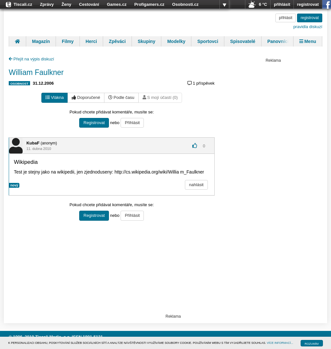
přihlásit (282, 4)
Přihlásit (132, 122)
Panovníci (278, 41)
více (224, 4)
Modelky (176, 41)
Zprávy (47, 4)
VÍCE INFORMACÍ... (280, 342)
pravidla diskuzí (307, 26)
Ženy (66, 4)
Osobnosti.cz (185, 4)
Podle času (121, 97)
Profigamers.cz (149, 4)
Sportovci (207, 41)
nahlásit (196, 184)
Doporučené (86, 97)
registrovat (308, 4)
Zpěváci (117, 41)
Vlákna (55, 97)
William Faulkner (36, 72)
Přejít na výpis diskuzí (31, 59)
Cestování (89, 4)
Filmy (68, 41)
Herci (91, 41)
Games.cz (117, 4)
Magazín (41, 41)
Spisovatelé (242, 41)
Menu (307, 41)
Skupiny (146, 41)
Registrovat (94, 122)
